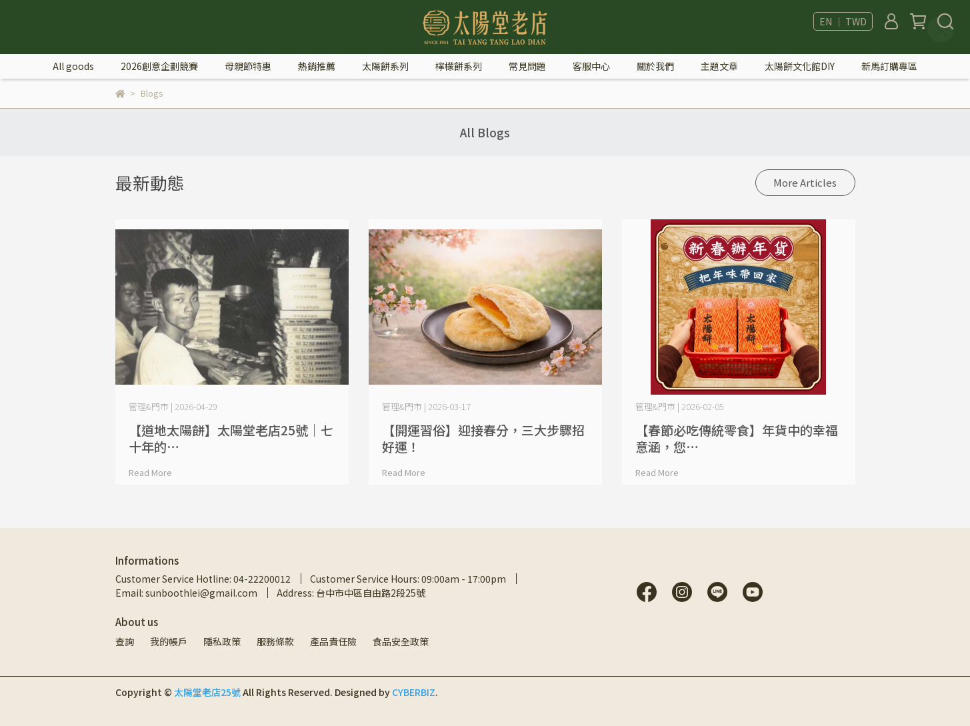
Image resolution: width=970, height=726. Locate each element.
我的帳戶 (168, 641)
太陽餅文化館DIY (800, 66)
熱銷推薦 (316, 66)
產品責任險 (333, 641)
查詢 (124, 641)
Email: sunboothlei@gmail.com (186, 592)
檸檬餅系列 (458, 66)
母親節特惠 (248, 66)
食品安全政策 (401, 641)
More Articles (805, 182)
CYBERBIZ (413, 692)
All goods (73, 66)
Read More (150, 472)
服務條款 (275, 641)
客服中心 (591, 66)
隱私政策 (222, 641)
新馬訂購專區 (889, 66)
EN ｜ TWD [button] (843, 21)
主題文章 (719, 66)
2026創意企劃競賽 (159, 66)
